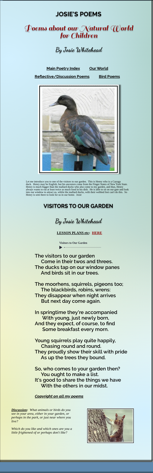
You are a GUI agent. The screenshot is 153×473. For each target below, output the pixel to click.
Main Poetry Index (63, 68)
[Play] (60, 247)
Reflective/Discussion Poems (62, 76)
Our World (98, 68)
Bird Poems (109, 76)
